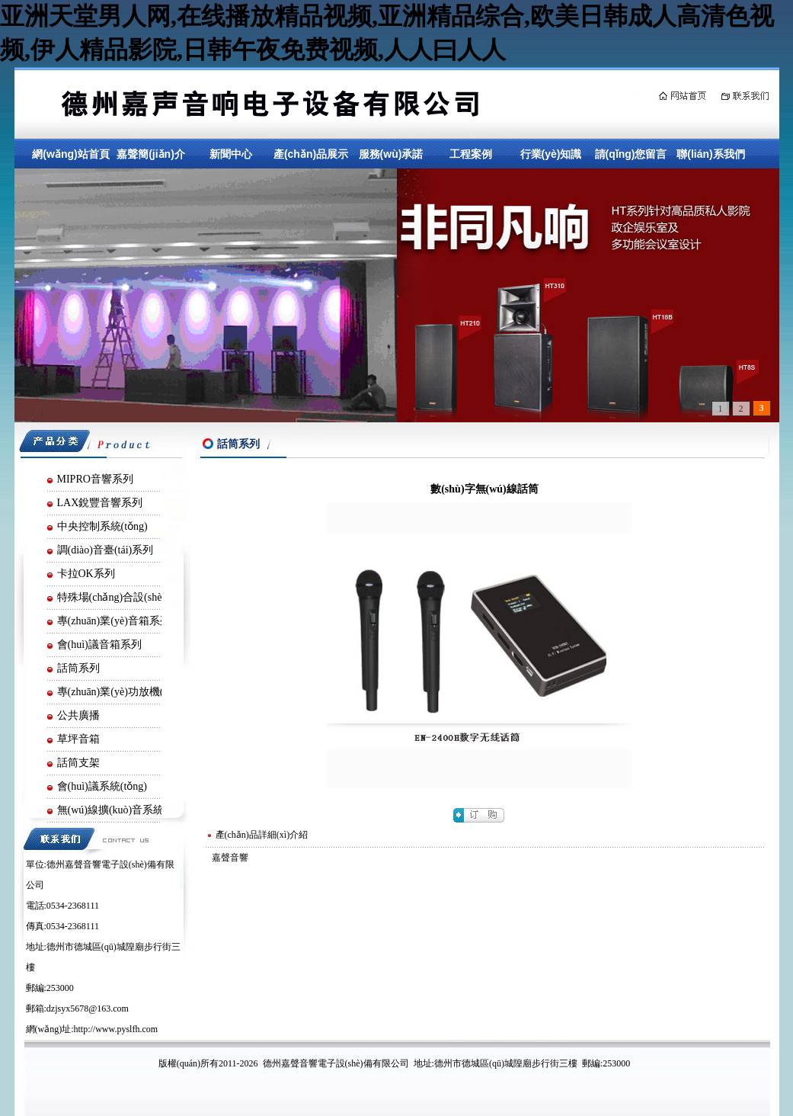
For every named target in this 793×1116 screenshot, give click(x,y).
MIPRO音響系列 (95, 479)
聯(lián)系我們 (710, 154)
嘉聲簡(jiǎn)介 (151, 154)
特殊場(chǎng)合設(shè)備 (117, 597)
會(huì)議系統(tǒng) (102, 786)
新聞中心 (230, 154)
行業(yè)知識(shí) (551, 166)
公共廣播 (78, 715)
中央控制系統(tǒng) (102, 526)
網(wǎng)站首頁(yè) (70, 166)
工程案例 (470, 154)
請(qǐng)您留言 (631, 154)
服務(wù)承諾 (391, 154)
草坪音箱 (78, 739)
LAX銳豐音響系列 (100, 502)
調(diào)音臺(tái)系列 (105, 550)
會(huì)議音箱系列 (99, 644)
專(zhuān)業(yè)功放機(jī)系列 (125, 692)
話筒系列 (78, 668)
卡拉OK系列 (86, 573)
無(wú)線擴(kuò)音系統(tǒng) (124, 810)
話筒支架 (78, 762)
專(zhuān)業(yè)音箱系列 (114, 621)
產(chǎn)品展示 (310, 154)
